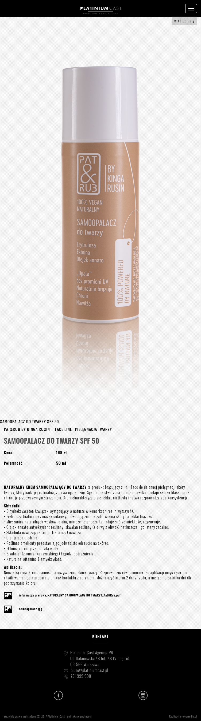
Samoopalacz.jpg (30, 609)
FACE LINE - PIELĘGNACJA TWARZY (83, 429)
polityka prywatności (79, 716)
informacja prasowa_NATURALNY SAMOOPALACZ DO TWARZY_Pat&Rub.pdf (70, 595)
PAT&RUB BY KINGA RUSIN (27, 429)
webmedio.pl (190, 716)
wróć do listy (184, 20)
